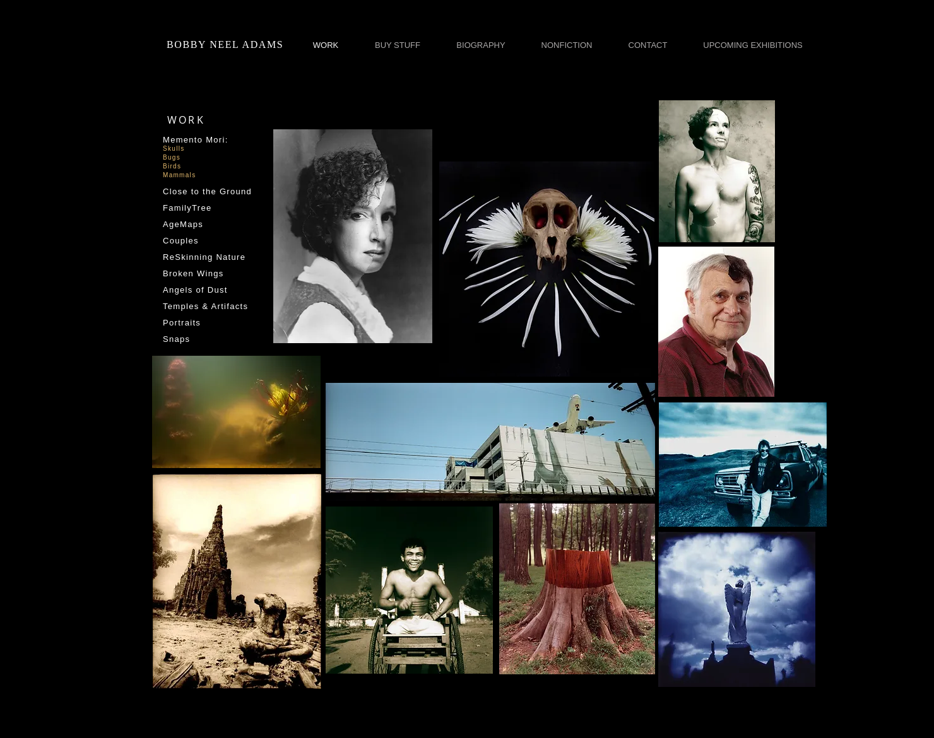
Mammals (179, 175)
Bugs (171, 157)
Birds (172, 166)
